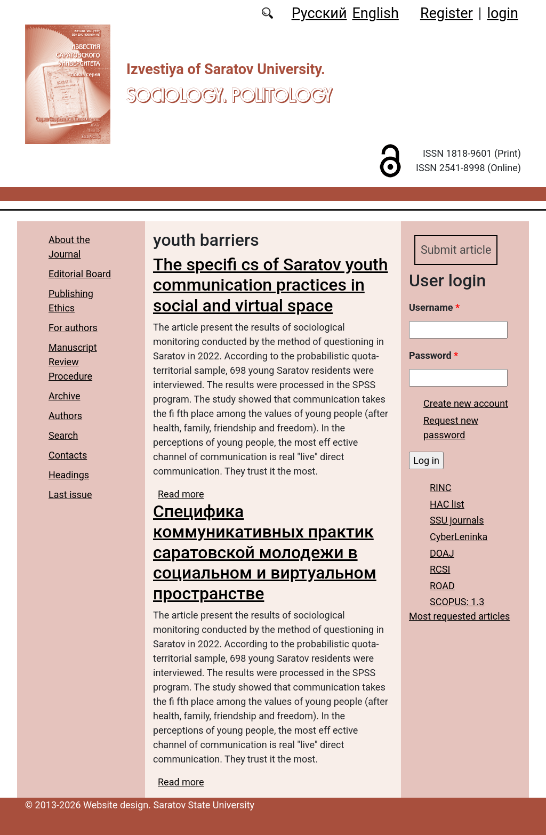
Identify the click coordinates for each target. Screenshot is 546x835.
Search (63, 435)
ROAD (442, 585)
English (375, 13)
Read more (181, 494)
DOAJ (442, 553)
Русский (319, 13)
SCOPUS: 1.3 (457, 602)
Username (434, 307)
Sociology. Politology (229, 95)
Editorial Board (80, 273)
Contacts (68, 455)
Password (433, 355)
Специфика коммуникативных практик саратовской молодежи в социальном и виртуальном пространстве (264, 552)
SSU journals (457, 520)
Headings (69, 474)
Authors (65, 415)
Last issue (70, 494)
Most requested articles (459, 616)
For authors (73, 327)
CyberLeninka (458, 536)
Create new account (465, 403)
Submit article (456, 249)
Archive (65, 396)
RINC (441, 487)
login (502, 13)
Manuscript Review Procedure (73, 362)
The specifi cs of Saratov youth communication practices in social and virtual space (270, 285)
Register (446, 13)
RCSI (440, 569)
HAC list (447, 504)
